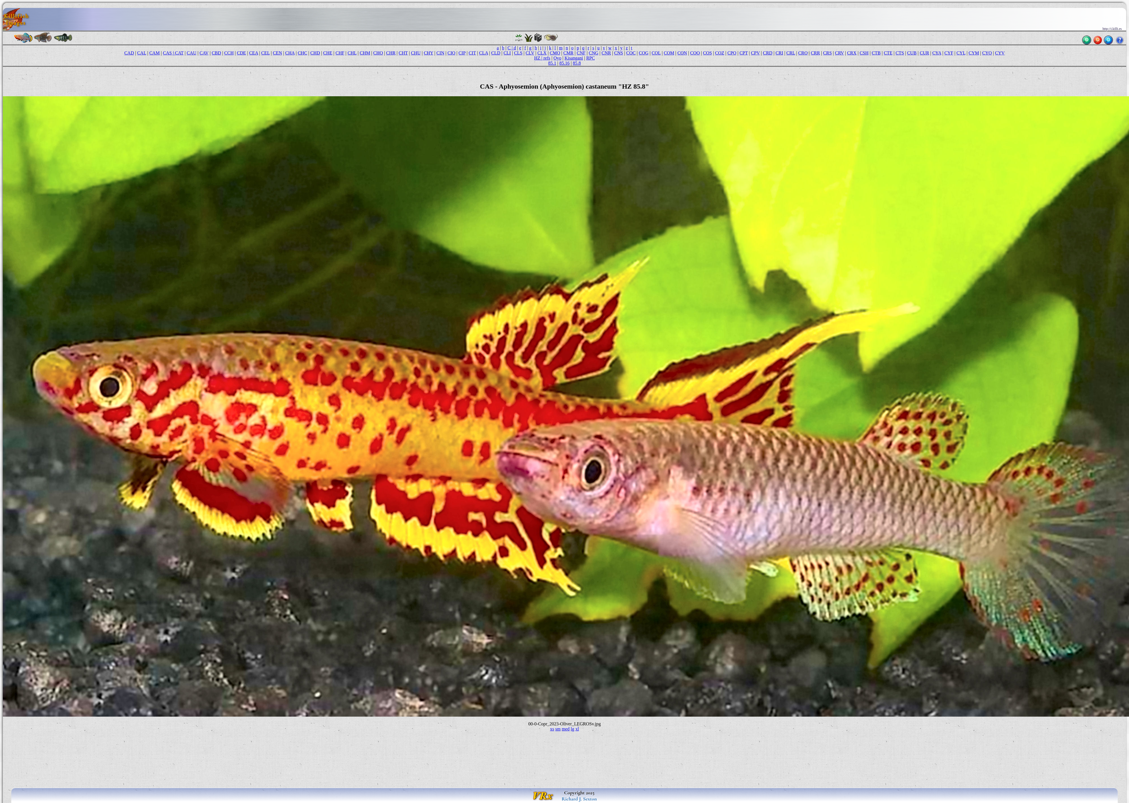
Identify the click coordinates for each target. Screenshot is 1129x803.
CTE (888, 53)
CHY (428, 53)
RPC (590, 58)
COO (695, 53)
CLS (518, 53)
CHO (378, 53)
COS (707, 53)
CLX (541, 53)
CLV (530, 53)
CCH (229, 53)
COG (643, 53)
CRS (827, 53)
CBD (216, 53)
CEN (277, 53)
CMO (555, 53)
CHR (390, 53)
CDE (241, 53)
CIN (440, 53)
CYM (974, 53)
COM (669, 53)
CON (682, 53)
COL (656, 53)
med (566, 729)
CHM (365, 53)
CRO (803, 53)
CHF (340, 53)
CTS (900, 53)
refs (546, 58)
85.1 (552, 63)
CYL (961, 53)
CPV (755, 53)
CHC (302, 53)
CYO (987, 53)
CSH (864, 53)
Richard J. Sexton (579, 799)
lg (572, 729)
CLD (495, 53)
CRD (767, 53)
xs (552, 729)
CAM (154, 53)
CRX (851, 53)
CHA (289, 53)
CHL (351, 53)
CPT (743, 53)
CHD (315, 53)
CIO (451, 53)
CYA (936, 53)
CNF (581, 53)
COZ (719, 53)
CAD (129, 53)
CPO (731, 53)
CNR (606, 53)
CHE (327, 53)
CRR (815, 53)
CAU (191, 53)
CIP (462, 53)
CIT (472, 53)
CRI (779, 53)
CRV (839, 53)
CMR (568, 53)
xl (577, 729)
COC (631, 53)
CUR (924, 53)
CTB (876, 53)
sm (558, 729)
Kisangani (573, 58)
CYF (948, 53)
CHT (403, 53)
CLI (507, 53)
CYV (1000, 53)
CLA (483, 53)
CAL (141, 53)
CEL (265, 53)
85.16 (564, 63)
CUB (911, 53)
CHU (416, 53)
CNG (593, 53)
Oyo (557, 58)
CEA (253, 53)
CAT (179, 53)
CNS (618, 53)
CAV (204, 53)
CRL (790, 53)
